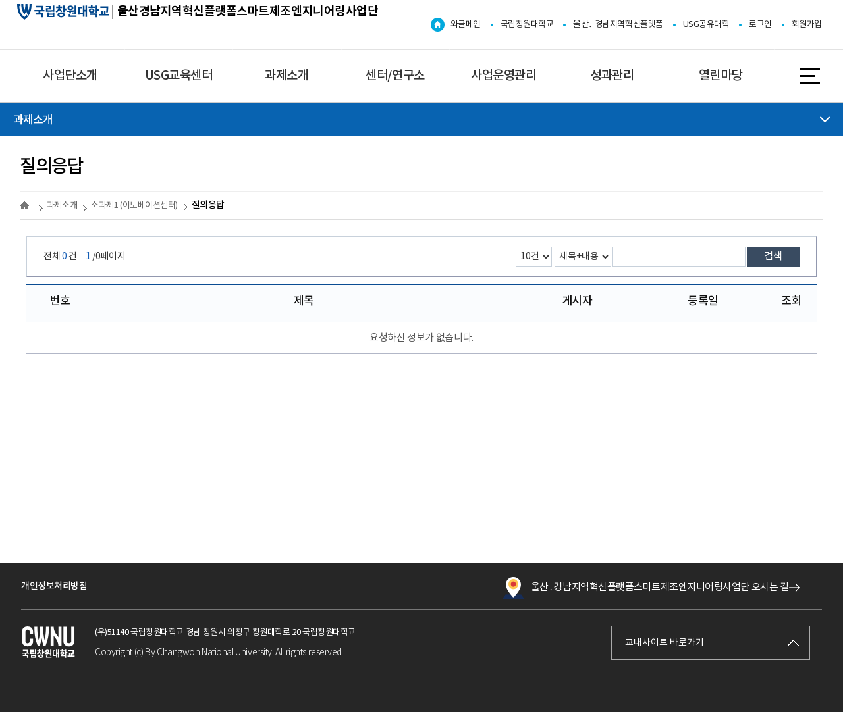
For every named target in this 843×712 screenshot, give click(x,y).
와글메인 (465, 25)
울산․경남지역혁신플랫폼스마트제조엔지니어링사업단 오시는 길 (645, 587)
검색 (773, 256)
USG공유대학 (706, 25)
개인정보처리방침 (54, 586)
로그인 (760, 25)
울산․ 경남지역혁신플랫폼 (618, 25)
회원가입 (807, 25)
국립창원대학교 (527, 25)
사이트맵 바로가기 (810, 74)
